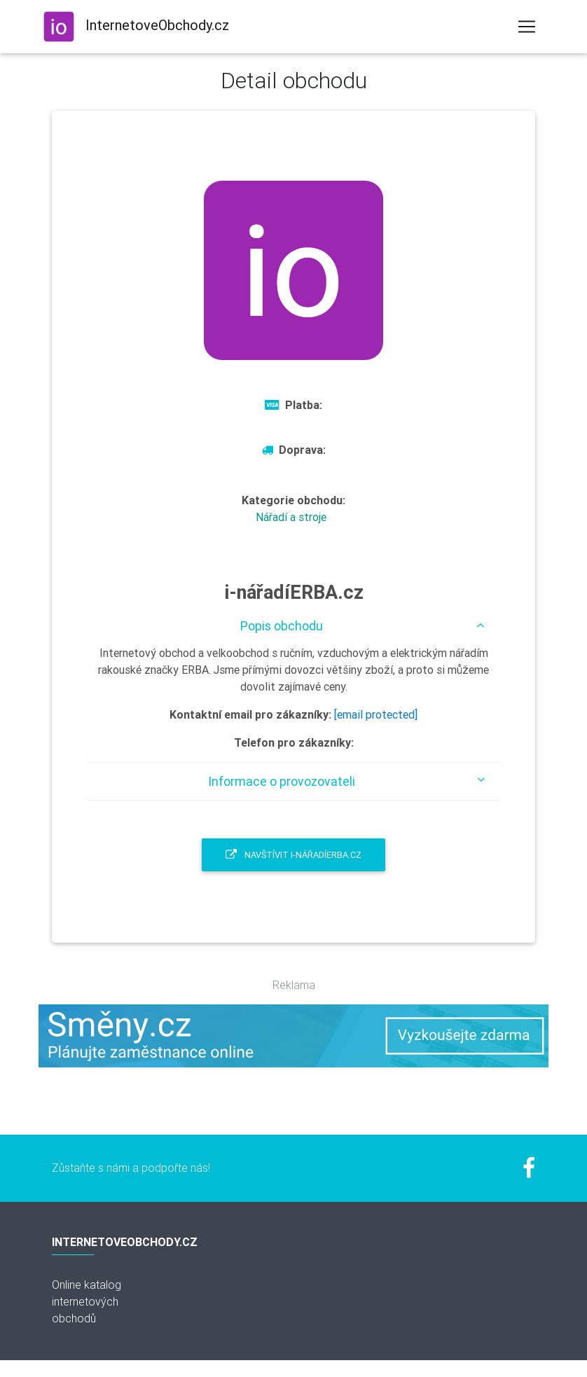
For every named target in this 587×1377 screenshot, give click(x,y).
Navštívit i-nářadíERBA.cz (293, 855)
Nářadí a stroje (291, 517)
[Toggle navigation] (527, 26)
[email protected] (375, 714)
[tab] (293, 625)
